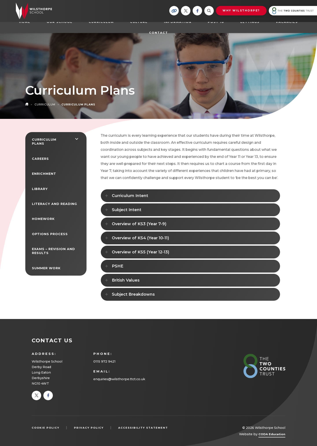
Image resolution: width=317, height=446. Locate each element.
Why (241, 10)
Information (178, 22)
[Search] (209, 10)
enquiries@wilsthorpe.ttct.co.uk (119, 379)
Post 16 (218, 22)
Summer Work (46, 268)
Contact (158, 32)
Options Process (50, 234)
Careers (40, 159)
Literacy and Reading (54, 204)
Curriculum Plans (44, 142)
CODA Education (271, 434)
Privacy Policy (89, 427)
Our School (59, 22)
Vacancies (287, 22)
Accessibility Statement (143, 427)
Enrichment (44, 174)
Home (24, 22)
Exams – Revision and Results (53, 251)
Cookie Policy (45, 427)
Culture (139, 22)
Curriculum (101, 22)
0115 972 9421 (104, 361)
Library (40, 189)
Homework (43, 219)
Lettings (250, 22)
